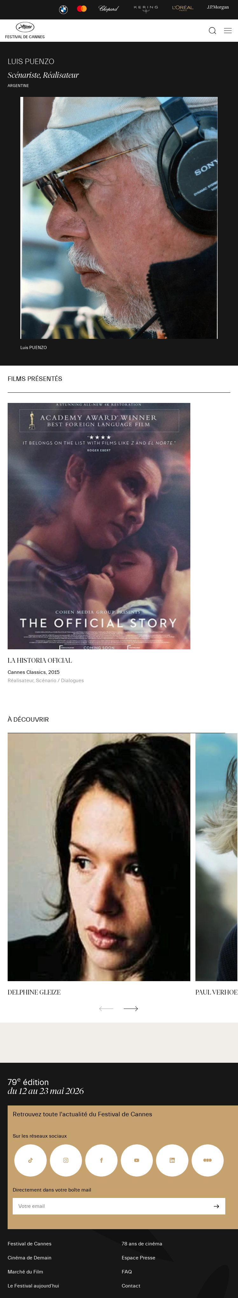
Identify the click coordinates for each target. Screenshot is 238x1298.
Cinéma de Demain (29, 1258)
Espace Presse (138, 1258)
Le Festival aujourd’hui (33, 1286)
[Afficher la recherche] (212, 31)
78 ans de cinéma (142, 1244)
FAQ (127, 1272)
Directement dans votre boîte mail (52, 1190)
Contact (131, 1286)
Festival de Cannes (29, 1244)
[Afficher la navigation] (228, 31)
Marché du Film (25, 1272)
